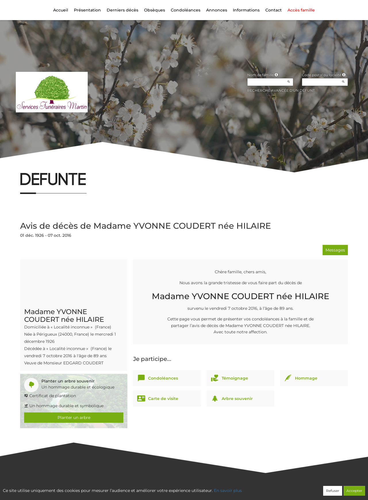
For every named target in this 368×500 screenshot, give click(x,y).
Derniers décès (122, 10)
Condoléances (185, 10)
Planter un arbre (73, 417)
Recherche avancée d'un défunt (281, 90)
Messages (335, 250)
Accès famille (301, 10)
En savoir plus (228, 490)
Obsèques (154, 10)
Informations (246, 10)
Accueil (60, 10)
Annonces (216, 10)
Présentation (87, 10)
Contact (273, 10)
